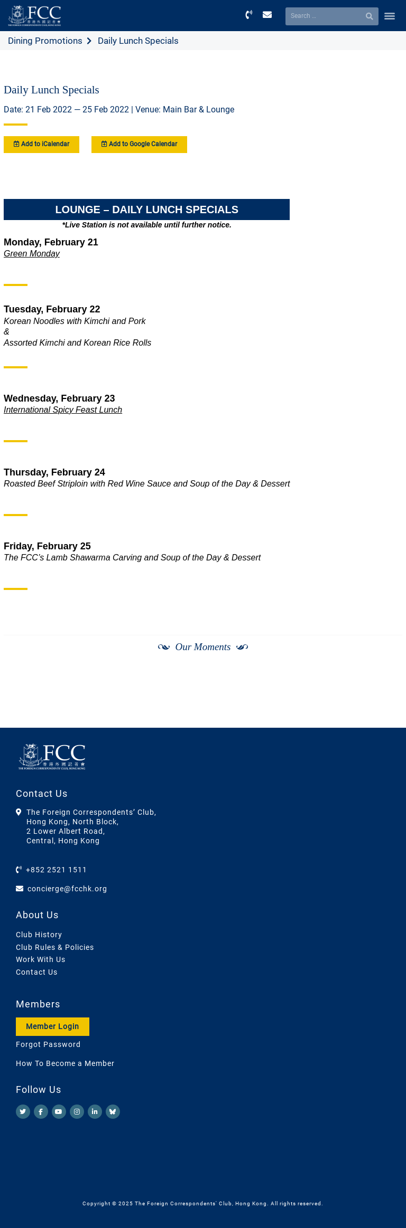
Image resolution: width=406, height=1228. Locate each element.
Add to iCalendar (41, 144)
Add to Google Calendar (139, 144)
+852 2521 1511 (56, 869)
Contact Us (37, 972)
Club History (39, 934)
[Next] (382, 700)
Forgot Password (48, 1044)
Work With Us (41, 959)
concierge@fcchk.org (67, 888)
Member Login (52, 1026)
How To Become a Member (65, 1063)
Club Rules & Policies (55, 947)
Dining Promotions (45, 40)
